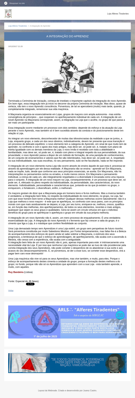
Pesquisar (5, 3)
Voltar (11, 290)
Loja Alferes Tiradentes (118, 14)
